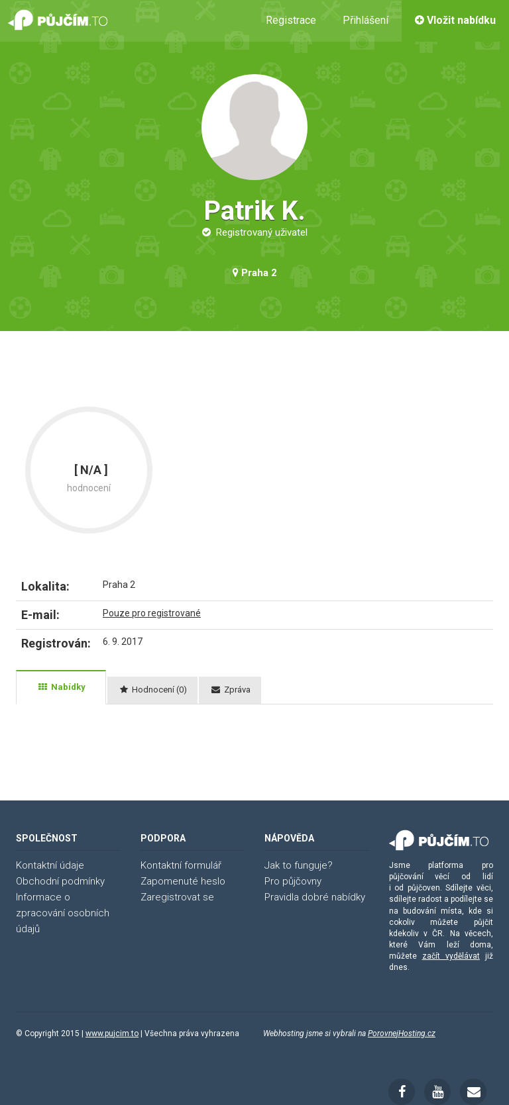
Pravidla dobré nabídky (314, 897)
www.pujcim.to (112, 1033)
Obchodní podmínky (60, 881)
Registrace (291, 20)
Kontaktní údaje (50, 865)
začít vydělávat (451, 956)
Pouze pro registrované (152, 613)
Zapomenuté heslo (183, 881)
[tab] (61, 687)
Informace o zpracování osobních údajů (62, 913)
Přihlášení (365, 20)
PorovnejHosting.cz (401, 1033)
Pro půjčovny (292, 881)
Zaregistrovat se (177, 897)
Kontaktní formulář (181, 865)
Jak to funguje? (298, 865)
